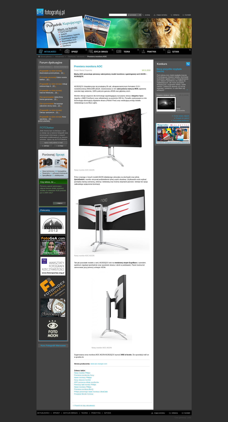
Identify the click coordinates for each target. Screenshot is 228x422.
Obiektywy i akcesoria (76, 56)
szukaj (147, 15)
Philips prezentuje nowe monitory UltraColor (91, 392)
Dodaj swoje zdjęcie (180, 116)
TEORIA (84, 413)
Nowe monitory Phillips (83, 377)
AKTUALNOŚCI (43, 413)
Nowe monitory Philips (82, 387)
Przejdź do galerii (181, 118)
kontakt (188, 15)
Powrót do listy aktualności (83, 406)
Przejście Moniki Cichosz (83, 394)
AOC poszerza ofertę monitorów (86, 382)
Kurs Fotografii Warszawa (53, 345)
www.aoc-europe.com (98, 364)
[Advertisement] (172, 196)
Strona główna (45, 56)
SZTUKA (107, 413)
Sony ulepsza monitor (82, 380)
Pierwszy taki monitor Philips (85, 385)
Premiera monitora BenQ (83, 389)
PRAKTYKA (96, 413)
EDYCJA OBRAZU (70, 413)
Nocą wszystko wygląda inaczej (169, 70)
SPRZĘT (56, 413)
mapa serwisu (162, 15)
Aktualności (59, 56)
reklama (176, 15)
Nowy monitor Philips (82, 373)
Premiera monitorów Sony (84, 375)
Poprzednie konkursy (180, 120)
